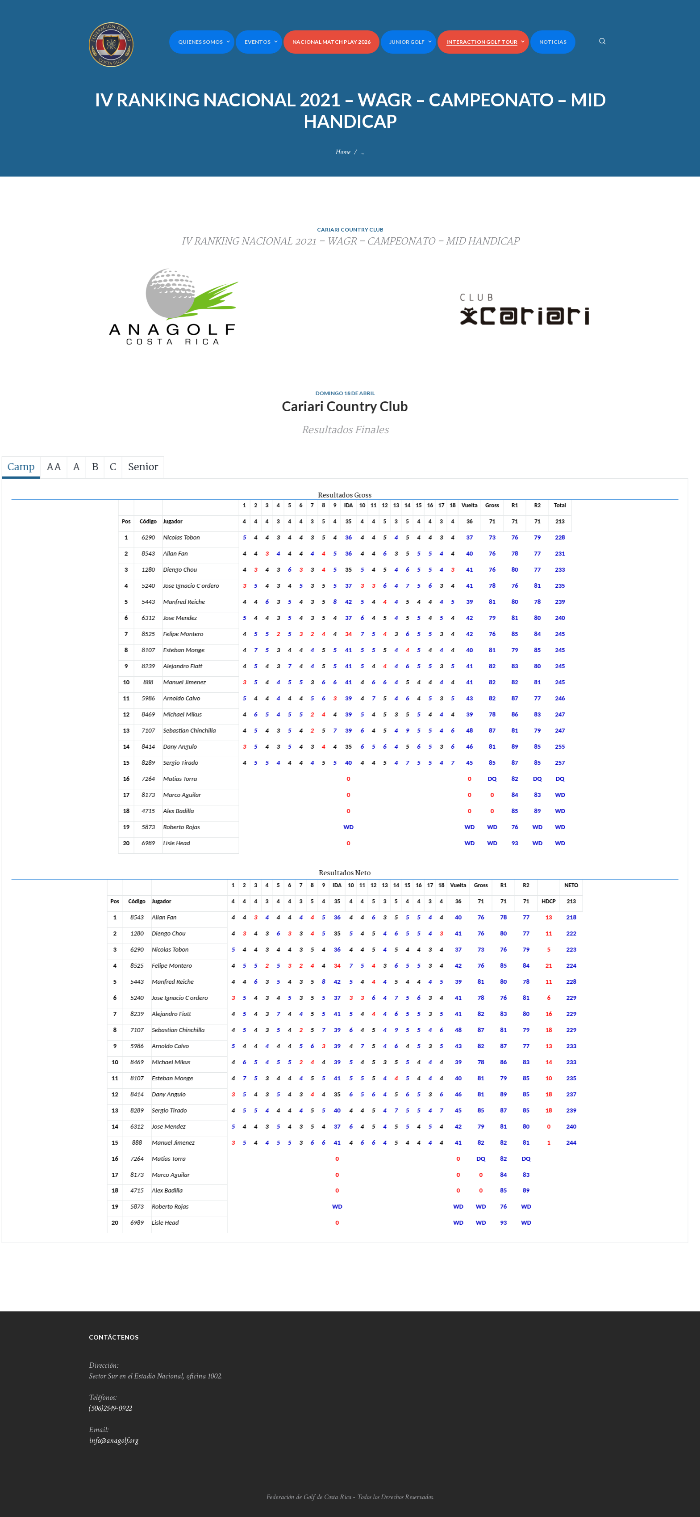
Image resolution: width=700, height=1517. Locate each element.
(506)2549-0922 (110, 1408)
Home (343, 152)
